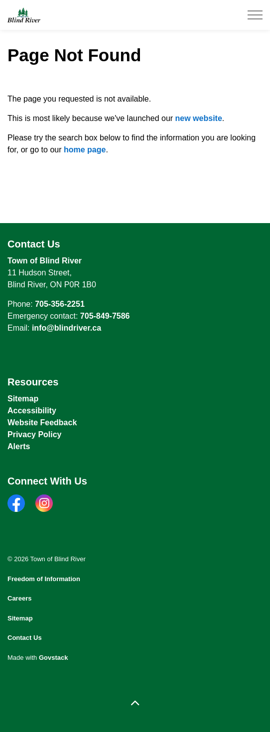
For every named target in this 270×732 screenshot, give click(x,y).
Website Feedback (42, 422)
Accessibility (31, 410)
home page (85, 149)
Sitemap (22, 398)
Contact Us (24, 637)
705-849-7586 (105, 316)
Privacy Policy (34, 434)
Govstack (53, 657)
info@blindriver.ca (66, 328)
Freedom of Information (43, 579)
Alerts (18, 446)
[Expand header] (255, 15)
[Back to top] (135, 703)
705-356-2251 (60, 304)
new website (198, 118)
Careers (19, 598)
